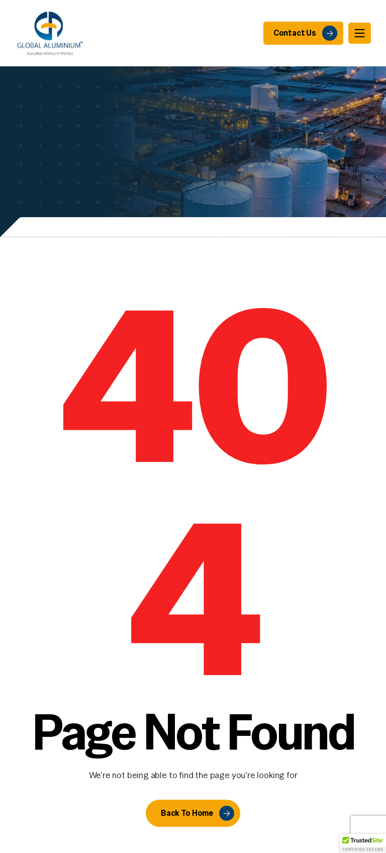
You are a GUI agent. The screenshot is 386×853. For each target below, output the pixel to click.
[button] (363, 843)
